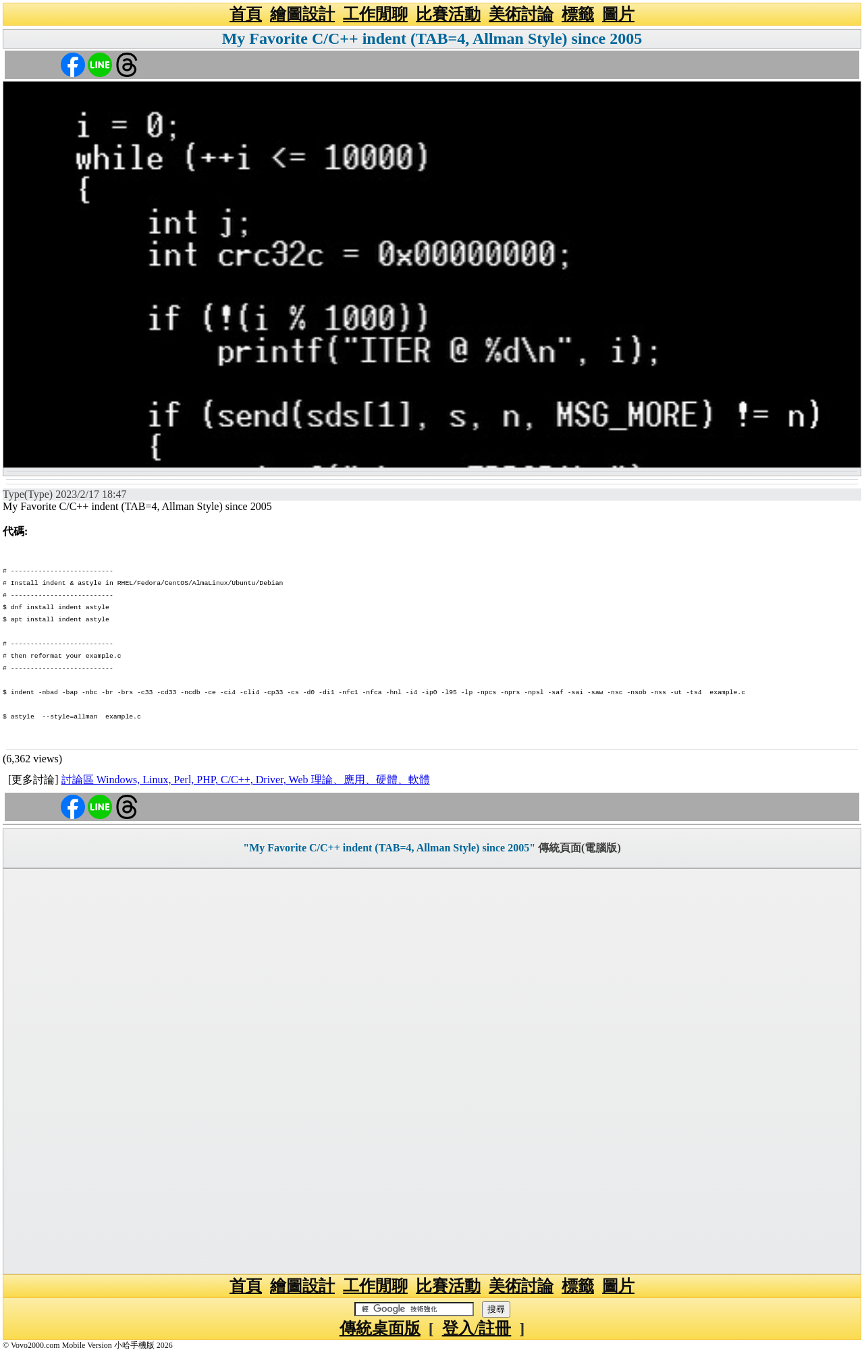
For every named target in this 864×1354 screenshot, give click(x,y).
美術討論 (521, 14)
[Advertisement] (432, 1071)
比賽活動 (448, 14)
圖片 (618, 14)
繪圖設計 (302, 14)
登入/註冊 (477, 1328)
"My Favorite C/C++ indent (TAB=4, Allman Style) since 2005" (389, 847)
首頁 (246, 14)
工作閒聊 (375, 14)
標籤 (578, 14)
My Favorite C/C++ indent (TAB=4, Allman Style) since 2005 (432, 38)
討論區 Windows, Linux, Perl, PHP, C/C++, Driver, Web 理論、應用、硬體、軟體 (245, 779)
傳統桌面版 (380, 1328)
